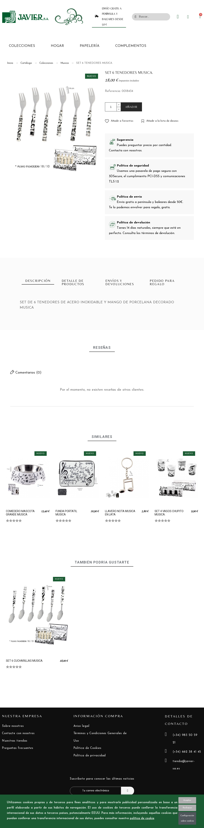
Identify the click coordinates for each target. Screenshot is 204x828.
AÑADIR (131, 106)
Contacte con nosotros (18, 733)
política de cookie (142, 818)
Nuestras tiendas (14, 740)
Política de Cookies (87, 748)
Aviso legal (81, 726)
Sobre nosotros (13, 726)
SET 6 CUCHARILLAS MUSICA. (24, 660)
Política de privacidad (89, 755)
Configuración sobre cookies (187, 818)
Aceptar (187, 800)
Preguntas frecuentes (17, 748)
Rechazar (187, 808)
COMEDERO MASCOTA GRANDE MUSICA (20, 513)
